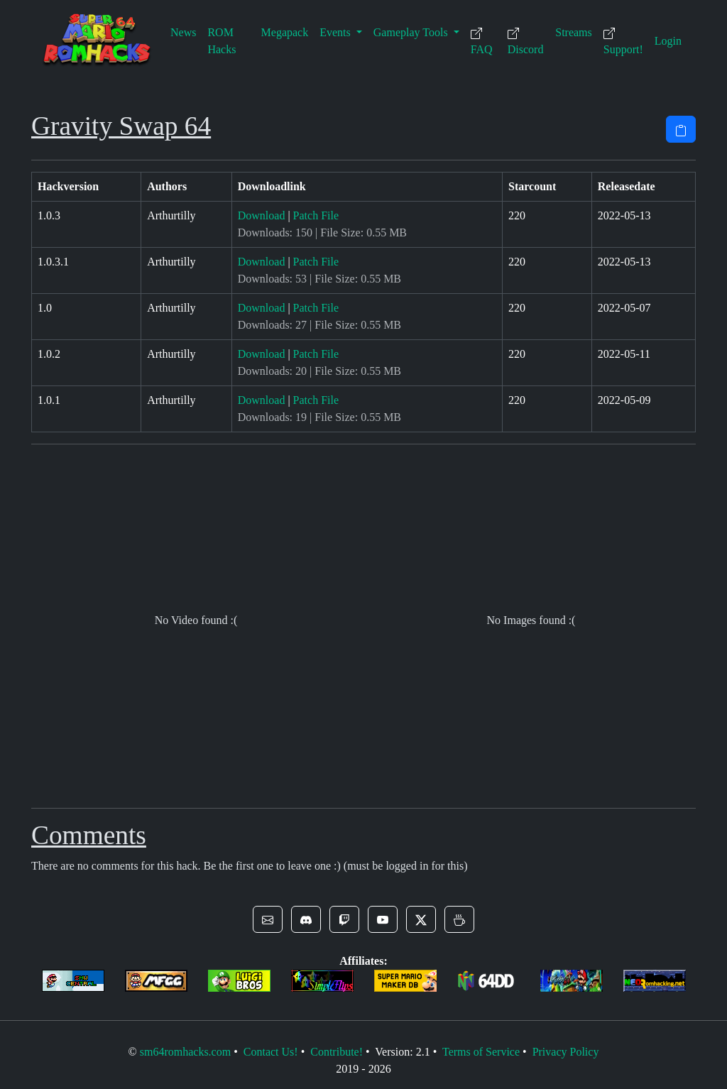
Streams (573, 32)
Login (668, 41)
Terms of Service (481, 1052)
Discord (526, 41)
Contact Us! (271, 1052)
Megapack (285, 32)
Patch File (316, 215)
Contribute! (336, 1052)
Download (261, 215)
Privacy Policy (565, 1052)
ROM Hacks (221, 40)
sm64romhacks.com (185, 1052)
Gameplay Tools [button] (412, 32)
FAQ (482, 41)
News (183, 32)
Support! (623, 41)
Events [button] (336, 32)
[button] (268, 919)
